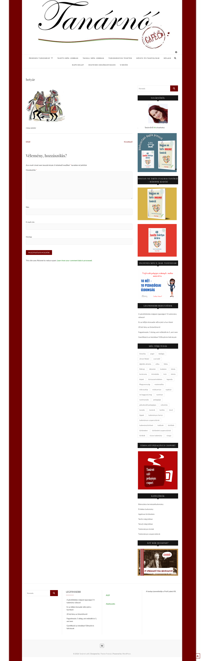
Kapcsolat (78, 65)
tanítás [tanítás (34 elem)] (162, 410)
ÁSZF (108, 595)
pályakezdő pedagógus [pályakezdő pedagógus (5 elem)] (147, 405)
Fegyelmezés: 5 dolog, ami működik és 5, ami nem (158, 332)
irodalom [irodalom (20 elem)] (163, 369)
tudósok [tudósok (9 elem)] (161, 425)
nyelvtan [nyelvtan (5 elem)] (159, 395)
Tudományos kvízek (146, 529)
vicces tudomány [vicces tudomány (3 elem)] (156, 436)
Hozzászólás (31, 170)
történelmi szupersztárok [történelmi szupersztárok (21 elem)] (161, 430)
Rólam (167, 58)
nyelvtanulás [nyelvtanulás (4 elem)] (144, 400)
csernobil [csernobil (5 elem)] (156, 359)
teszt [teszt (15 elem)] (171, 410)
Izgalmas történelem (146, 514)
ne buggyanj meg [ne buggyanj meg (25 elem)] (145, 395)
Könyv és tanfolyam (148, 58)
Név (27, 207)
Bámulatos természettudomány (150, 504)
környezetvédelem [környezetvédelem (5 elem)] (155, 379)
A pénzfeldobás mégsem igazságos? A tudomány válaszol (81, 601)
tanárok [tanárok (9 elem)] (152, 410)
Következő (128, 142)
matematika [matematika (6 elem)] (159, 384)
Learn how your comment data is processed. (74, 260)
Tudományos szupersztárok (149, 534)
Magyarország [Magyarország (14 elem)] (144, 384)
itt (155, 127)
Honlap (29, 237)
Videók (124, 65)
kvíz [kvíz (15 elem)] (165, 374)
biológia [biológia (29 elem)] (161, 354)
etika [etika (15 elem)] (157, 364)
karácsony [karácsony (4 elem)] (143, 374)
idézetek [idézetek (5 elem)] (152, 369)
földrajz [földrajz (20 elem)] (142, 369)
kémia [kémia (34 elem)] (173, 374)
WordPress (126, 654)
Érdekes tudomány (39, 58)
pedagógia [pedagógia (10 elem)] (157, 400)
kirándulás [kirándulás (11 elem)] (155, 374)
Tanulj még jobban (93, 58)
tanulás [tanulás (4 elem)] (142, 410)
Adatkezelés (110, 604)
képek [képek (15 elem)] (141, 379)
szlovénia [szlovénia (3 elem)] (164, 405)
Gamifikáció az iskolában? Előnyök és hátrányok (157, 337)
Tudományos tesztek (120, 58)
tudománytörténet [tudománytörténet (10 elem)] (146, 425)
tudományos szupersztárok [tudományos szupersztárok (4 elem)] (149, 420)
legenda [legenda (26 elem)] (170, 379)
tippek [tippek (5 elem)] (141, 415)
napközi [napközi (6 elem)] (168, 390)
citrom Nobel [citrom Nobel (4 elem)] (144, 359)
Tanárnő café (84, 654)
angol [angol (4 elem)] (152, 354)
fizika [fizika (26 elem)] (166, 364)
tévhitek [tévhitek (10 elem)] (171, 425)
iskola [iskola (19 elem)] (173, 369)
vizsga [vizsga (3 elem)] (169, 436)
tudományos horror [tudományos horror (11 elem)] (155, 415)
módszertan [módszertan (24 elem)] (156, 390)
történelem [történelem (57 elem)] (143, 430)
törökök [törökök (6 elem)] (142, 436)
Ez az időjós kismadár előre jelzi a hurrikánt (155, 322)
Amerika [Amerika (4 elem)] (142, 354)
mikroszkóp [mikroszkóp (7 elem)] (143, 390)
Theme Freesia (105, 654)
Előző (28, 142)
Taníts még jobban (67, 58)
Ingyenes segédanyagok (102, 65)
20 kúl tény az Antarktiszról (149, 327)
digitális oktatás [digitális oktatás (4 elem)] (145, 364)
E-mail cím (30, 222)
